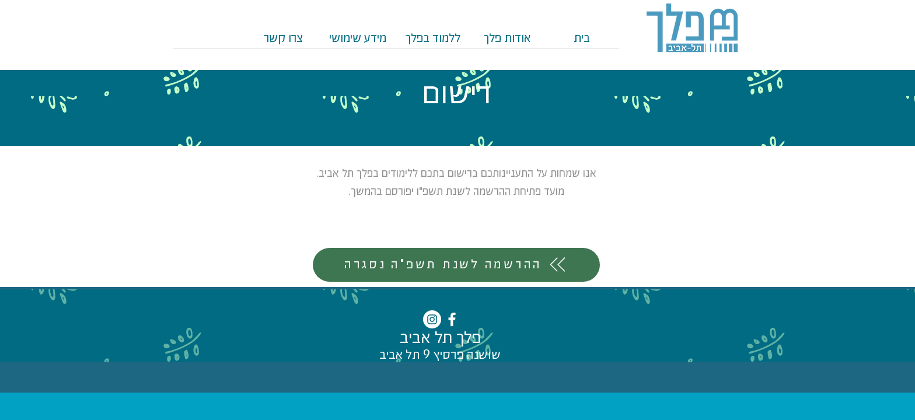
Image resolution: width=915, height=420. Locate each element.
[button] (432, 42)
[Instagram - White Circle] (432, 319)
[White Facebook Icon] (452, 319)
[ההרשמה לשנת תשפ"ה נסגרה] (456, 265)
